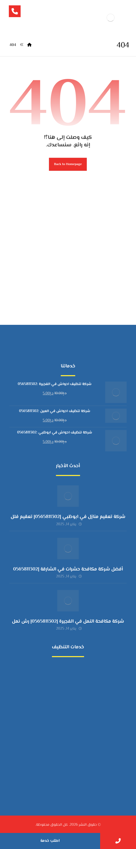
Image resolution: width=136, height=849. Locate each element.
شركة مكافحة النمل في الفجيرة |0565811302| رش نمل (68, 621)
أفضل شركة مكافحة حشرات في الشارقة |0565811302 (68, 569)
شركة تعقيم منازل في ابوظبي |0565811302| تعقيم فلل (67, 517)
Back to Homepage (68, 164)
